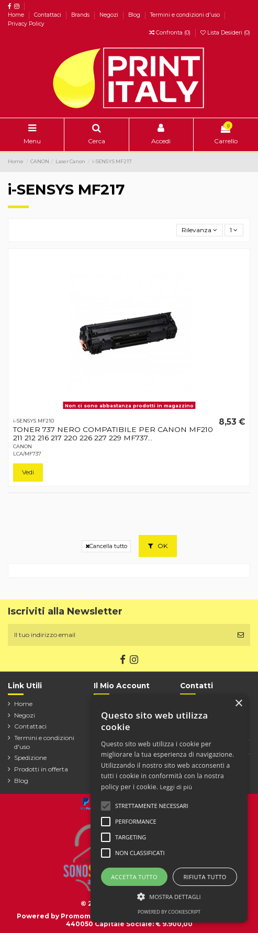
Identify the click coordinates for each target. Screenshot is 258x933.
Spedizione (30, 757)
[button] (169, 896)
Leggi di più (176, 787)
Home (17, 15)
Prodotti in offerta (41, 769)
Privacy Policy (26, 23)
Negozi (109, 15)
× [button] (238, 704)
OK (157, 546)
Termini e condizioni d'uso (185, 15)
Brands (81, 15)
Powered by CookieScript (169, 911)
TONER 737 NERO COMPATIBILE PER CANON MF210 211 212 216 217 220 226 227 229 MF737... (113, 433)
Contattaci (48, 15)
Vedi (28, 472)
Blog (135, 15)
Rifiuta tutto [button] (204, 877)
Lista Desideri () (225, 32)
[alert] (169, 809)
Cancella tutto (106, 546)
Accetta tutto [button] (134, 877)
